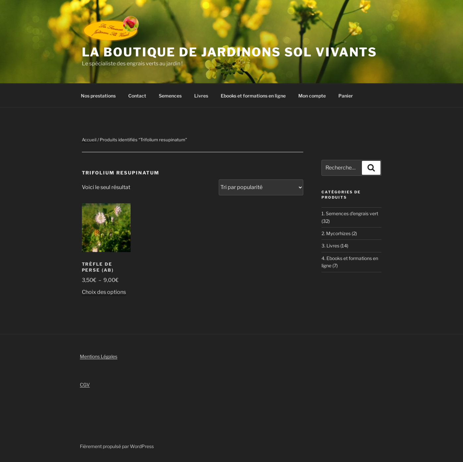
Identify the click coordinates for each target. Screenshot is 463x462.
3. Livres (330, 245)
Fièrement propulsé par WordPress (117, 446)
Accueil (89, 139)
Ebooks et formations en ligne (253, 96)
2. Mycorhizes (336, 233)
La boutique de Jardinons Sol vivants (229, 52)
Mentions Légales (98, 356)
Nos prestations (98, 96)
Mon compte (312, 96)
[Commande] (261, 187)
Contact (137, 96)
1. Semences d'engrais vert (349, 213)
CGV (85, 384)
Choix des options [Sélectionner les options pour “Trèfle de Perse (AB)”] (104, 292)
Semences (170, 96)
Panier (345, 96)
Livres (201, 96)
